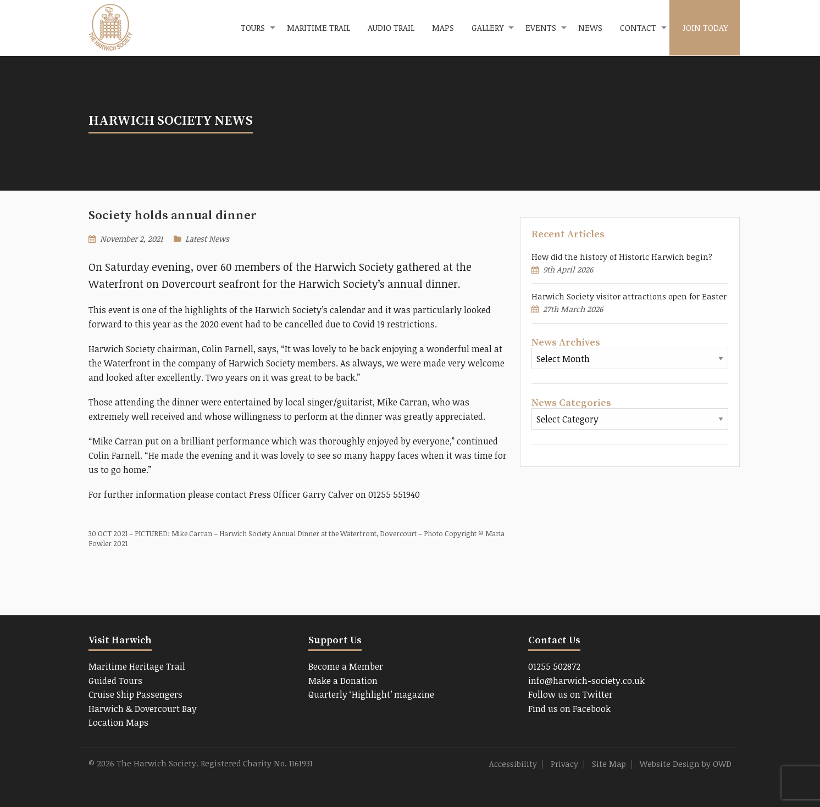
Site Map (609, 764)
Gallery (487, 27)
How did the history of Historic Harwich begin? (621, 257)
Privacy (564, 764)
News (590, 27)
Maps (443, 27)
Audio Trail (391, 27)
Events (540, 27)
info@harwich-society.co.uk (586, 681)
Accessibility (513, 764)
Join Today (705, 27)
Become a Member (345, 666)
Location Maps (118, 722)
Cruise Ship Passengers (135, 694)
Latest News (207, 238)
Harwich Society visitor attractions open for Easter (629, 296)
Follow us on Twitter (570, 694)
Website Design (670, 764)
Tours (253, 27)
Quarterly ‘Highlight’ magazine (371, 694)
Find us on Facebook (569, 709)
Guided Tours (115, 681)
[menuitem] (255, 27)
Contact (638, 27)
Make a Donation (343, 681)
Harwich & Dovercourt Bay (142, 709)
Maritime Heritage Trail (136, 666)
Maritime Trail (318, 27)
